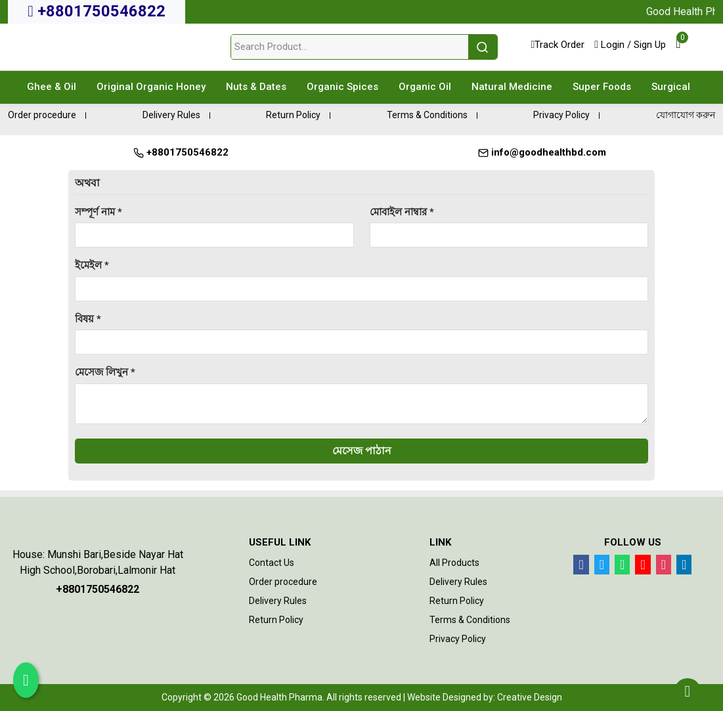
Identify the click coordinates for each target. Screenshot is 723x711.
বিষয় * (88, 319)
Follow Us (632, 542)
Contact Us (271, 562)
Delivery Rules (171, 115)
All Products (454, 562)
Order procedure (42, 115)
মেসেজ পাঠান (361, 450)
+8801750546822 (96, 11)
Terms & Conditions (427, 115)
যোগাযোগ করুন (685, 115)
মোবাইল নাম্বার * (402, 212)
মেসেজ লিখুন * (105, 372)
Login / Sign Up (630, 45)
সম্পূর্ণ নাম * (98, 212)
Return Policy (293, 115)
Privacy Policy (561, 115)
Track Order (557, 45)
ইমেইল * (92, 265)
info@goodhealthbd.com (542, 152)
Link (440, 542)
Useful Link (280, 542)
